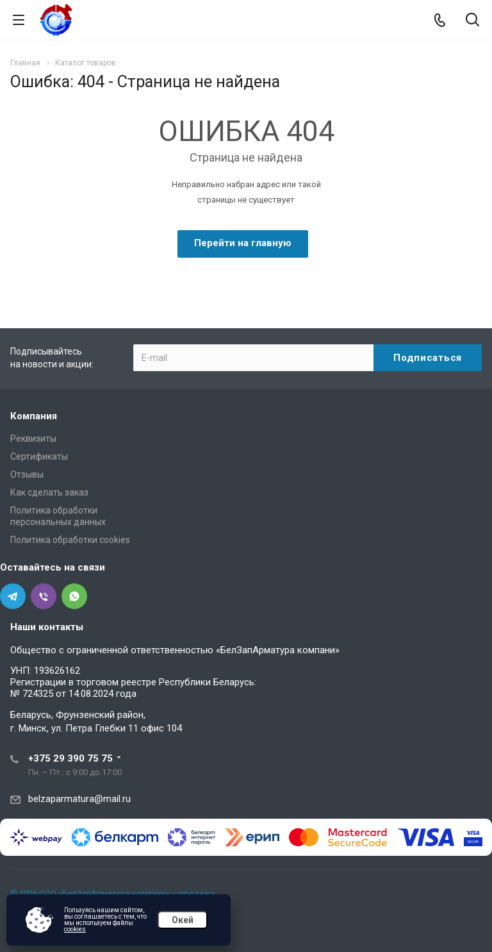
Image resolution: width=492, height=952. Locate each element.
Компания (33, 416)
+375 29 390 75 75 (70, 758)
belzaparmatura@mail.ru (79, 799)
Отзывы (27, 474)
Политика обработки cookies (70, 540)
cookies (75, 929)
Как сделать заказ (49, 492)
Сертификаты (39, 456)
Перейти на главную (242, 243)
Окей (182, 920)
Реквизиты (33, 438)
